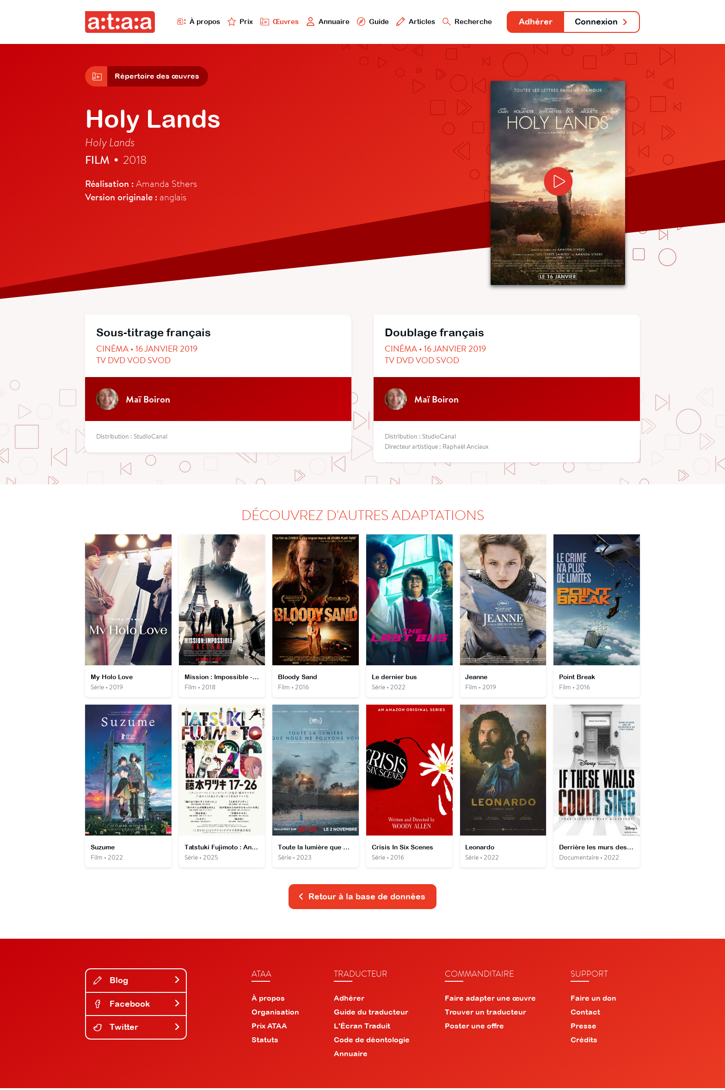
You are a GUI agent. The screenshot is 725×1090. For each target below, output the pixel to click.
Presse (583, 1027)
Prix (239, 21)
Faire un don (593, 1000)
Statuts (265, 1041)
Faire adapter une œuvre (490, 1000)
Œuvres (278, 21)
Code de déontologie (372, 1041)
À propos (196, 21)
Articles (414, 21)
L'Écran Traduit (362, 1027)
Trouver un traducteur (485, 1013)
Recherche (466, 21)
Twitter (136, 1029)
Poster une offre (474, 1027)
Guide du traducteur (371, 1013)
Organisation (275, 1013)
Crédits (584, 1041)
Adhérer (535, 22)
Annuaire (326, 21)
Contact (585, 1013)
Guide (371, 21)
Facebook (136, 1005)
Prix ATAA (269, 1027)
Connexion (601, 22)
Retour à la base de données (361, 898)
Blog (136, 982)
